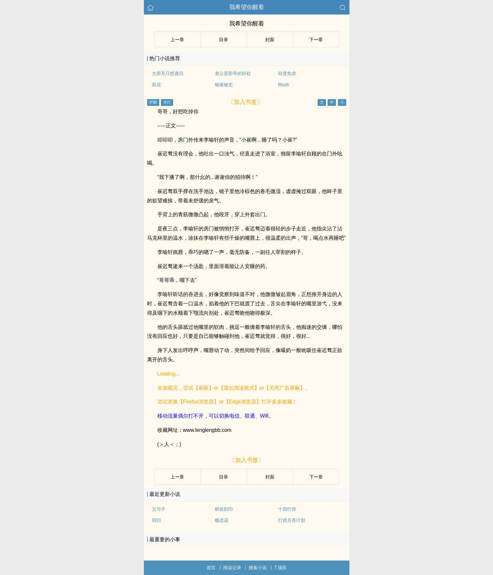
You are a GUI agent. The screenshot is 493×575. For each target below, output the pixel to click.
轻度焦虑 (287, 73)
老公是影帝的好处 (233, 73)
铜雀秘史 (224, 84)
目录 (223, 39)
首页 (211, 567)
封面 (269, 39)
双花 (156, 84)
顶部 (280, 567)
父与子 (158, 509)
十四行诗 (287, 509)
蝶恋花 (221, 520)
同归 (156, 520)
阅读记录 (232, 567)
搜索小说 (258, 567)
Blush (283, 84)
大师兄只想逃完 (167, 73)
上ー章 (177, 39)
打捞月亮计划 (291, 520)
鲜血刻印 (224, 509)
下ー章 (316, 39)
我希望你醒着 (246, 7)
